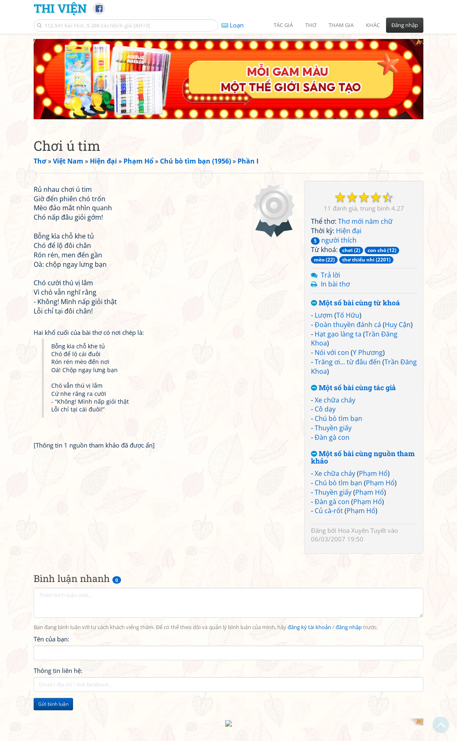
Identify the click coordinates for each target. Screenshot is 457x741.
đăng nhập (349, 561)
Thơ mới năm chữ (365, 148)
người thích (333, 167)
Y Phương (368, 279)
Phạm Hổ (373, 400)
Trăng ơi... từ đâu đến (348, 289)
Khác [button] (373, 25)
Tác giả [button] (283, 25)
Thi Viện (60, 8)
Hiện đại (348, 158)
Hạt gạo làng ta (338, 261)
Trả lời (330, 202)
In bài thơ (335, 211)
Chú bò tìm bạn (338, 345)
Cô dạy (325, 336)
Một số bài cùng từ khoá (355, 230)
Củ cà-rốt (329, 438)
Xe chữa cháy (335, 327)
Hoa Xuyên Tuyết (362, 458)
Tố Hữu (347, 242)
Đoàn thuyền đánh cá (348, 252)
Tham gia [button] (341, 25)
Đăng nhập (404, 25)
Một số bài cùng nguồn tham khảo (363, 385)
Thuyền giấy (333, 355)
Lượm (324, 242)
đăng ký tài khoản (309, 561)
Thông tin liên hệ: (58, 604)
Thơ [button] (310, 25)
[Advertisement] (80, 693)
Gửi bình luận (53, 637)
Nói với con (332, 279)
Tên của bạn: (51, 573)
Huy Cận (398, 252)
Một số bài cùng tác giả (353, 315)
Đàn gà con (332, 364)
